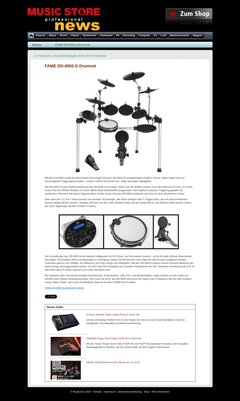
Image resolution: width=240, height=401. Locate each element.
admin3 (61, 56)
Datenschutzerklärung (130, 391)
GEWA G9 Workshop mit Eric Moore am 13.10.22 (113, 362)
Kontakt (97, 391)
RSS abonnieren (161, 391)
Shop (146, 391)
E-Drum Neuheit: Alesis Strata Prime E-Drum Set (112, 314)
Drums (36, 44)
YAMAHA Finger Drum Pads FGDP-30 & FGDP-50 (113, 338)
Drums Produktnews (96, 56)
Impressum (110, 391)
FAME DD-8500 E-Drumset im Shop (64, 287)
